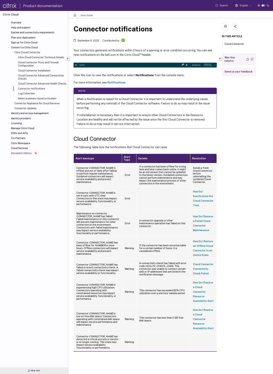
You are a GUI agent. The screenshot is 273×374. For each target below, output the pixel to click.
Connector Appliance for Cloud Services (37, 103)
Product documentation (42, 6)
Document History (24, 153)
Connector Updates (25, 108)
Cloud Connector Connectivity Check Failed (203, 269)
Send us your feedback (239, 71)
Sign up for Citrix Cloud (24, 42)
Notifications (116, 82)
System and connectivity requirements (32, 32)
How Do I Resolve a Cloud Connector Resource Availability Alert (203, 291)
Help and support (21, 27)
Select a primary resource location (37, 98)
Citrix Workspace (20, 143)
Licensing (16, 123)
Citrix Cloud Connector (27, 52)
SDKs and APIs (19, 133)
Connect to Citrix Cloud (24, 47)
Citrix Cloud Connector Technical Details (41, 57)
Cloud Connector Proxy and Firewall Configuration (38, 64)
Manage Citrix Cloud (22, 128)
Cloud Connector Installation (34, 70)
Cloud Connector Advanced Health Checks (42, 83)
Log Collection (26, 93)
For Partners (18, 138)
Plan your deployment (23, 37)
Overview (16, 22)
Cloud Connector (236, 43)
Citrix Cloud (87, 15)
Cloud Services (19, 148)
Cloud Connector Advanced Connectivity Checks (41, 77)
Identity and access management (30, 113)
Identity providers (21, 118)
